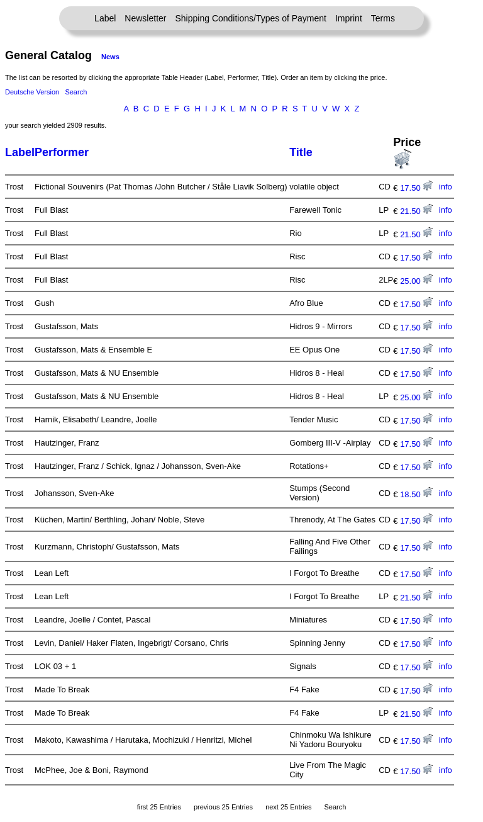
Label (105, 18)
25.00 (416, 281)
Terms (383, 18)
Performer (62, 152)
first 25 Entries (159, 807)
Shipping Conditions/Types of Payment (250, 18)
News (110, 56)
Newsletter (145, 18)
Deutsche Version (32, 92)
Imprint (348, 18)
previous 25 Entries (223, 807)
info (445, 186)
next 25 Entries (288, 807)
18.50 (416, 494)
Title (301, 152)
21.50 (416, 211)
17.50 (416, 188)
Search (76, 92)
